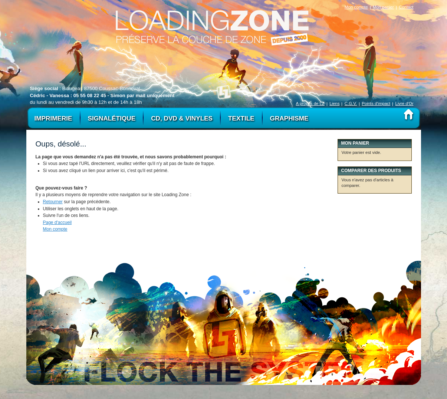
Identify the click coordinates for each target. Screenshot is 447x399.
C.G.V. (351, 103)
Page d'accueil (57, 222)
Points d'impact (376, 103)
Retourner (53, 201)
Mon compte (356, 7)
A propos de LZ (310, 103)
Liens (334, 103)
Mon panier (383, 7)
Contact (406, 7)
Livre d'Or (404, 103)
